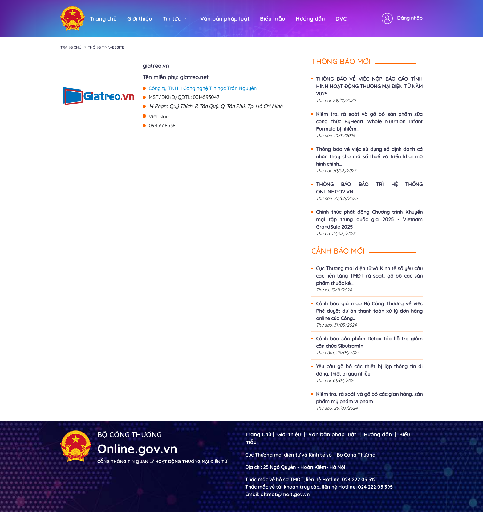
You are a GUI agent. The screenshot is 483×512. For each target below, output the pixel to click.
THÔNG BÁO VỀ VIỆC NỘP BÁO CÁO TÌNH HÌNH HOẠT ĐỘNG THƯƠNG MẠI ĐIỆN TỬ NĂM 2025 (369, 86)
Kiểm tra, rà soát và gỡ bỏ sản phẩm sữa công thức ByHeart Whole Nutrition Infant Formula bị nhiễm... (369, 121)
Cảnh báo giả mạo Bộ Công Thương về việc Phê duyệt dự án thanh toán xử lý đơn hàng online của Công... (369, 310)
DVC (341, 18)
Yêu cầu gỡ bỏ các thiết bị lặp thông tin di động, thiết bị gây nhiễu (369, 370)
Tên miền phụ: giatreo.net (176, 77)
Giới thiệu (139, 18)
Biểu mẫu (272, 18)
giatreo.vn (156, 65)
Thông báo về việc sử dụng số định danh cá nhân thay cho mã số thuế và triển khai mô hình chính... (369, 156)
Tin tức (175, 18)
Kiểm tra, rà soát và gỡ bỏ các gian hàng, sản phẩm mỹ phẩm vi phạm (369, 397)
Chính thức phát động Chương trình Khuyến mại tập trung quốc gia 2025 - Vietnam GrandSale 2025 (369, 219)
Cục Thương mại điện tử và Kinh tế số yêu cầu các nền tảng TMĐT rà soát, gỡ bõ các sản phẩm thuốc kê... (369, 275)
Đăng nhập (410, 18)
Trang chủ (103, 18)
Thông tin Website (106, 47)
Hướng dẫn (310, 18)
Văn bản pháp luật (225, 18)
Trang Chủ (258, 434)
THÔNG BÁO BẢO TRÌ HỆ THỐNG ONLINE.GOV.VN (369, 188)
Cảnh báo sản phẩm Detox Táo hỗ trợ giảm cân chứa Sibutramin (369, 342)
